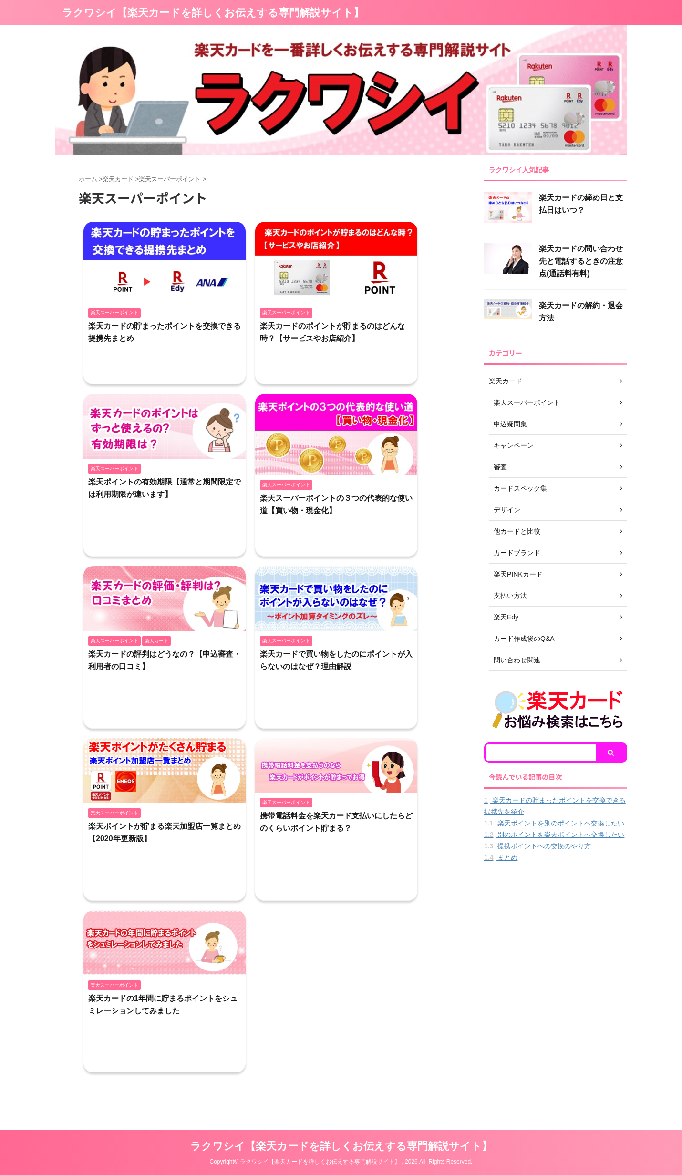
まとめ (500, 857)
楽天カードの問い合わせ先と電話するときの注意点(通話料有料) (581, 261)
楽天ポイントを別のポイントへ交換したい (554, 823)
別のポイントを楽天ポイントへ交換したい (554, 834)
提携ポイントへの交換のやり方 (537, 846)
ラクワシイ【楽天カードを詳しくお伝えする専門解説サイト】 (213, 13)
